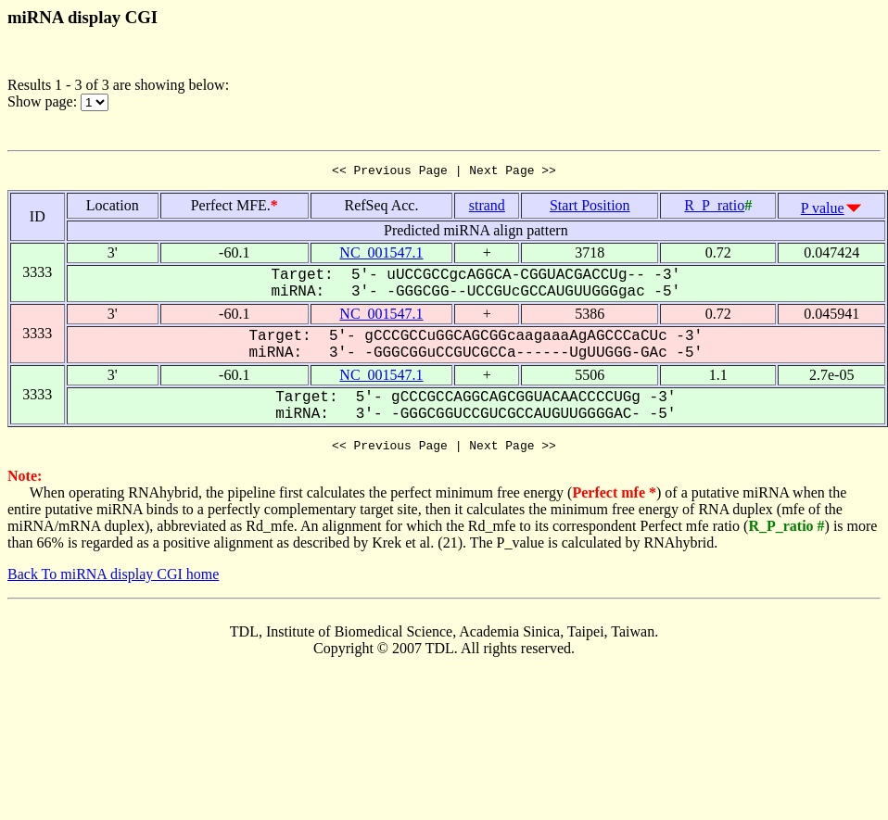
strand (487, 208)
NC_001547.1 (381, 255)
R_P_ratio (714, 208)
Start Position (590, 208)
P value (822, 211)
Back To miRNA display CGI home (113, 579)
